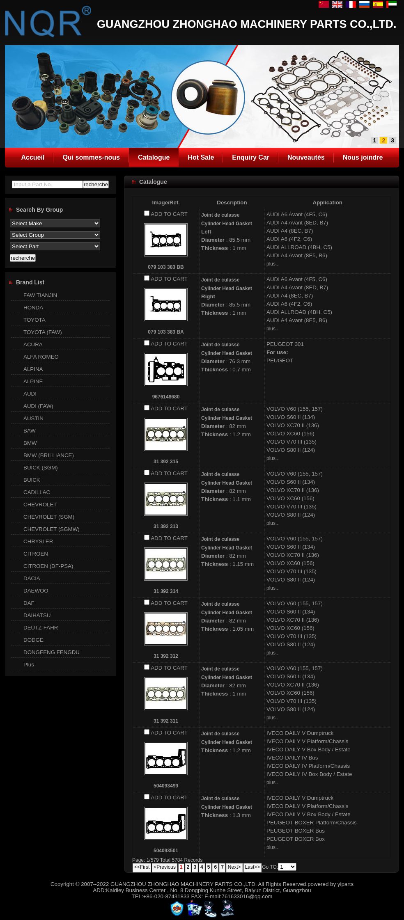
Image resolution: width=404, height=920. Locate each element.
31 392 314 (166, 591)
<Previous (165, 867)
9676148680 (166, 397)
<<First (141, 867)
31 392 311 (166, 721)
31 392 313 (166, 526)
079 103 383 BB (166, 267)
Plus (28, 664)
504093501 (166, 851)
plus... (273, 264)
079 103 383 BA (166, 332)
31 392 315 (166, 462)
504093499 (166, 786)
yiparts (345, 884)
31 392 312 (166, 656)
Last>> (252, 867)
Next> (234, 867)
